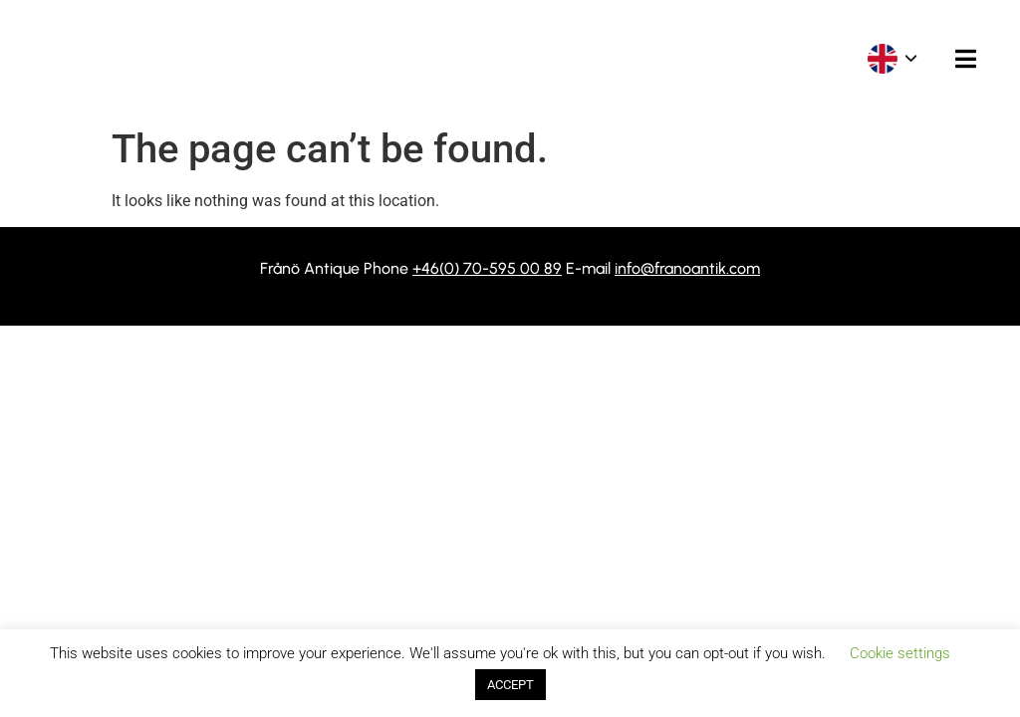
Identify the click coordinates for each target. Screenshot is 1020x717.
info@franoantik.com (687, 268)
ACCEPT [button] (510, 684)
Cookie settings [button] (900, 653)
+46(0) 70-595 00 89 (487, 268)
